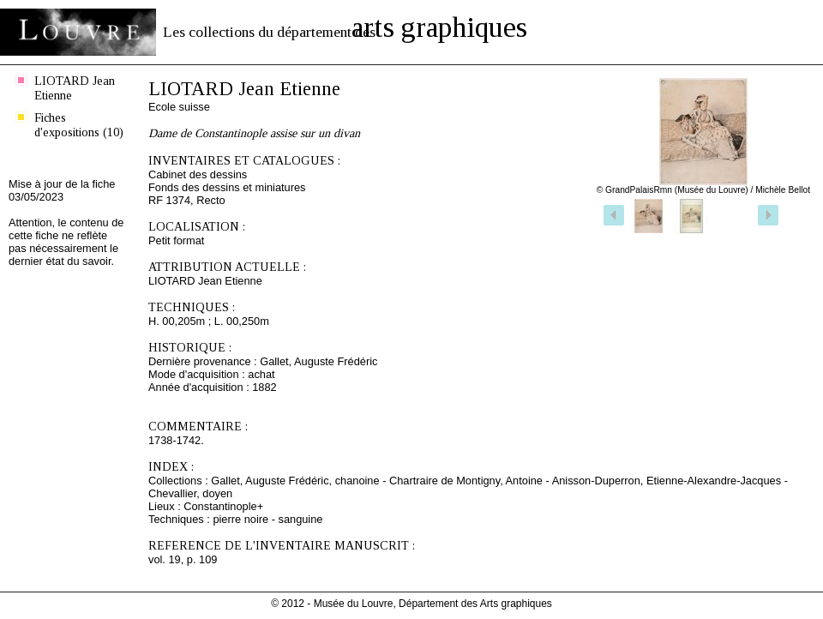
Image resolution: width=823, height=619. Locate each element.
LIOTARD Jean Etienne (74, 88)
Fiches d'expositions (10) (78, 125)
